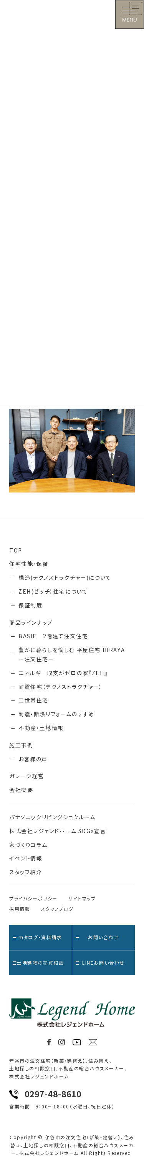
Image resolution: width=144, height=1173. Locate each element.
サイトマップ (82, 898)
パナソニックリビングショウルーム (52, 817)
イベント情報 (26, 858)
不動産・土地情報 (41, 728)
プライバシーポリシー (33, 898)
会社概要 (21, 790)
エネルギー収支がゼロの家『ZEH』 (63, 673)
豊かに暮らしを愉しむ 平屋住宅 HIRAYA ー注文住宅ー (73, 654)
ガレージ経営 (26, 776)
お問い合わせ (97, 937)
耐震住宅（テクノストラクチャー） (60, 686)
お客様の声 (33, 759)
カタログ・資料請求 (37, 937)
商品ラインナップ (31, 622)
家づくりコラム (28, 845)
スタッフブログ (57, 908)
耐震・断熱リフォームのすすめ (56, 714)
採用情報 (19, 908)
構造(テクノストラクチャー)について (64, 577)
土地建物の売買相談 (38, 962)
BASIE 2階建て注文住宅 (53, 636)
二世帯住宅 (33, 700)
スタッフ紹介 (25, 872)
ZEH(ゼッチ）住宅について (53, 591)
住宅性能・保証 (28, 563)
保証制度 (30, 605)
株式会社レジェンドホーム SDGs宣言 (57, 831)
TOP (15, 550)
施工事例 (21, 745)
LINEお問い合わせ (100, 962)
